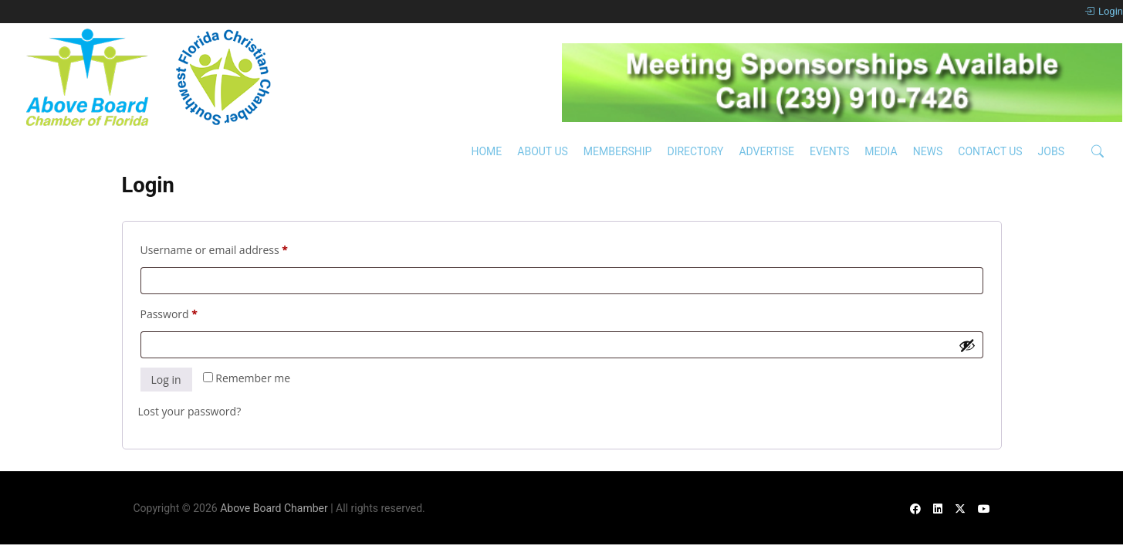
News (928, 151)
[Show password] (967, 345)
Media (880, 151)
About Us (542, 151)
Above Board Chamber (274, 508)
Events (829, 151)
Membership (617, 151)
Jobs (1051, 151)
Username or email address (236, 248)
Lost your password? (190, 411)
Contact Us (990, 151)
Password (191, 312)
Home (486, 151)
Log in (166, 379)
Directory (695, 151)
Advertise (766, 151)
